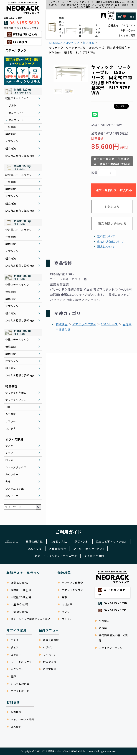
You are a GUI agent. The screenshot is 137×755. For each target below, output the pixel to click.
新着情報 (16, 712)
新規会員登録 (51, 640)
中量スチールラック (17, 284)
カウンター (12, 474)
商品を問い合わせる (112, 223)
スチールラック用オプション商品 (30, 619)
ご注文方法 (28, 540)
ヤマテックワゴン (15, 399)
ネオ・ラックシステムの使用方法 (55, 556)
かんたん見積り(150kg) (19, 210)
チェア (9, 453)
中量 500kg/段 (20, 612)
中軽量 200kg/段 (21, 597)
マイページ (49, 654)
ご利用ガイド (128, 25)
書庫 (8, 481)
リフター (10, 421)
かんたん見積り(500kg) (19, 375)
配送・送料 (102, 540)
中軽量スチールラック (18, 229)
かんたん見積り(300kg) (19, 320)
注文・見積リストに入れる (114, 190)
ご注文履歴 (49, 669)
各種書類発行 (77, 548)
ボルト (12, 105)
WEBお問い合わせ (25, 34)
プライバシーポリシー (112, 648)
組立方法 (10, 148)
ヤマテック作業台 (15, 392)
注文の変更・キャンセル (21, 548)
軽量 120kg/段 (20, 583)
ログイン (48, 647)
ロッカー (10, 460)
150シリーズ (109, 324)
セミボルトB (16, 120)
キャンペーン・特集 (22, 719)
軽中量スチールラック (18, 174)
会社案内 (113, 25)
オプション (12, 141)
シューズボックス (15, 467)
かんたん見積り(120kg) (19, 155)
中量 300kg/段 (20, 604)
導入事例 (16, 726)
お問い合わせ (128, 30)
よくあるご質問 (127, 35)
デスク (9, 445)
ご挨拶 (103, 628)
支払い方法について (110, 241)
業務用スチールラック (55, 27)
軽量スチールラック (17, 98)
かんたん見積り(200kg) (19, 265)
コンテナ (10, 428)
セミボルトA (16, 112)
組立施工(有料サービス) (110, 548)
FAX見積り (20, 42)
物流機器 (73, 31)
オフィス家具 (91, 31)
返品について (106, 246)
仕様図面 (10, 127)
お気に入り (112, 206)
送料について (106, 236)
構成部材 (10, 134)
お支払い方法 (78, 540)
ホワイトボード (14, 496)
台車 (8, 407)
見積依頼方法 (53, 540)
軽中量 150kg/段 (21, 590)
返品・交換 (53, 548)
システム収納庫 (14, 488)
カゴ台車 (10, 414)
